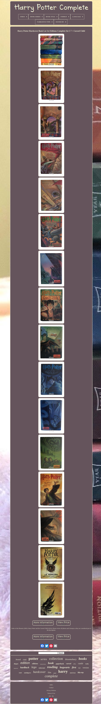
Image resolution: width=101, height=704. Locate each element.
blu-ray (81, 672)
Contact (51, 687)
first (74, 667)
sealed (54, 673)
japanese (16, 668)
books (83, 659)
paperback (60, 664)
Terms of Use (51, 693)
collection (56, 659)
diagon (16, 664)
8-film (87, 664)
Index (51, 685)
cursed (68, 664)
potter (33, 659)
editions (35, 664)
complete (51, 676)
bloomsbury (70, 659)
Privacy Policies (51, 690)
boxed (18, 659)
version (86, 667)
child (24, 660)
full (79, 668)
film (49, 672)
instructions (43, 664)
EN (50, 696)
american (73, 673)
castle (80, 663)
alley (74, 664)
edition (25, 663)
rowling (52, 667)
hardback (24, 667)
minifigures (27, 673)
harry (63, 671)
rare (20, 673)
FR (53, 696)
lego (34, 667)
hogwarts (65, 667)
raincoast (42, 668)
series (44, 659)
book (51, 663)
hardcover (39, 672)
